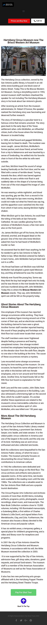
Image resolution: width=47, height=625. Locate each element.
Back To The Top (23, 606)
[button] (23, 11)
